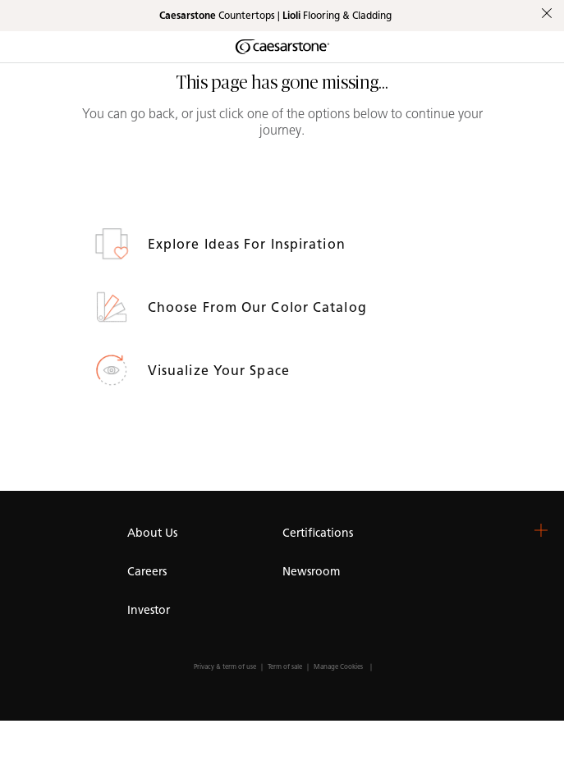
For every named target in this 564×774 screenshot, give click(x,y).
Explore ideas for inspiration (249, 244)
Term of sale (285, 666)
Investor (148, 610)
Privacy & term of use (225, 666)
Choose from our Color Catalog (259, 307)
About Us (152, 533)
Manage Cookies (338, 666)
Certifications (317, 533)
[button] (541, 530)
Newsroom (311, 572)
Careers (147, 572)
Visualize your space (221, 370)
